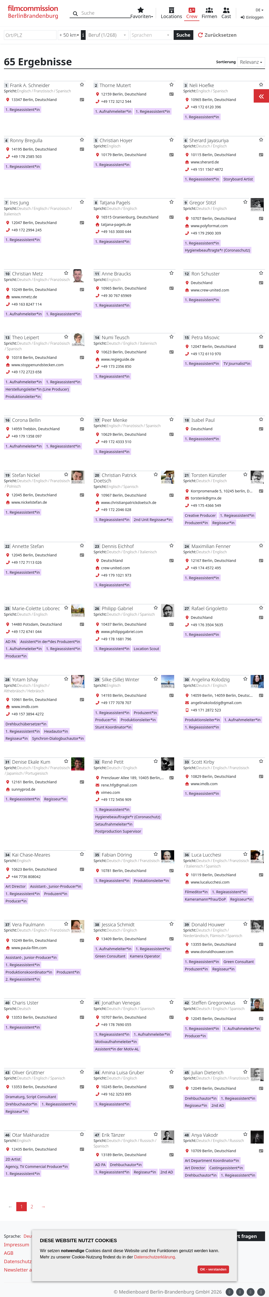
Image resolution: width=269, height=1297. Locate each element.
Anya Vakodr (205, 1135)
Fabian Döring (117, 855)
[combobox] (108, 35)
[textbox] (149, 35)
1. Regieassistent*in (23, 109)
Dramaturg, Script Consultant (31, 1096)
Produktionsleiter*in (23, 396)
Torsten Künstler (209, 475)
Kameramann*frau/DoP (205, 899)
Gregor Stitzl (202, 202)
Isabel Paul (203, 420)
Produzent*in (196, 522)
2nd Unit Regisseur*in (153, 519)
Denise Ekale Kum (31, 762)
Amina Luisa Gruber (123, 1072)
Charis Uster (25, 1003)
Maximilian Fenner (211, 546)
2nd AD (217, 1105)
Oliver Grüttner (28, 1072)
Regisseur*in (223, 522)
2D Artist (13, 1159)
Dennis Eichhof (118, 546)
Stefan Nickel (26, 475)
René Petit (112, 762)
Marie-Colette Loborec (36, 608)
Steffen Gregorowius (213, 1003)
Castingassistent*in (226, 1167)
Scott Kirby (203, 762)
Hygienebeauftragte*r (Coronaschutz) (217, 250)
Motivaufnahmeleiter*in (116, 1041)
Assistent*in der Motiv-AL (117, 1048)
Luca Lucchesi (206, 855)
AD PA (11, 641)
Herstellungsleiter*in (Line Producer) (37, 389)
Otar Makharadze (30, 1135)
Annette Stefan (28, 546)
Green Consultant (110, 956)
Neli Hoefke (201, 85)
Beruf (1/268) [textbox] (103, 35)
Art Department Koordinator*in (212, 1160)
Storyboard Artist (238, 179)
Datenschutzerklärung (154, 1257)
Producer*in (16, 655)
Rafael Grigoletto (209, 608)
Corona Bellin (26, 420)
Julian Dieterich (208, 1072)
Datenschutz (18, 1261)
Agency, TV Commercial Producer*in (37, 1166)
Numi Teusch (115, 337)
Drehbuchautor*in (21, 1104)
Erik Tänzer (113, 1135)
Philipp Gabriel (117, 608)
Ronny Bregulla (26, 140)
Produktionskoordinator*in (29, 972)
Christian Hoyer (116, 140)
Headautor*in (56, 731)
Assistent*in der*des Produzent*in (50, 641)
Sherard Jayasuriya (209, 140)
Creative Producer (200, 515)
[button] (259, 10)
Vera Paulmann (28, 924)
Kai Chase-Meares (31, 855)
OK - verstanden (213, 1269)
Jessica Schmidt (118, 924)
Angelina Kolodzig (211, 679)
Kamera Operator (145, 956)
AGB (8, 1253)
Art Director (16, 886)
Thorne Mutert (115, 85)
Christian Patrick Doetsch (115, 478)
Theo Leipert (25, 337)
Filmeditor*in (196, 891)
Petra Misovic (206, 337)
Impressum (16, 1244)
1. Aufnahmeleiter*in (113, 111)
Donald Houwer (208, 924)
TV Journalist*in (237, 363)
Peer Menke (114, 420)
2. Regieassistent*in (23, 979)
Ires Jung (19, 202)
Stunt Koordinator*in (113, 727)
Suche (183, 35)
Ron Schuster (206, 273)
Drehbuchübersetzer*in (26, 723)
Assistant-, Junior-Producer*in (55, 886)
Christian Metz (27, 273)
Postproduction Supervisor (118, 831)
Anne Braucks (116, 273)
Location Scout (146, 648)
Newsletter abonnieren (29, 1270)
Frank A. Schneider (30, 85)
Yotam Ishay (25, 679)
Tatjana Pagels (115, 202)
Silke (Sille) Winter (120, 679)
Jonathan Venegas (121, 1003)
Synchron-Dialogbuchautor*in (58, 738)
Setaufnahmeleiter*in (113, 824)
